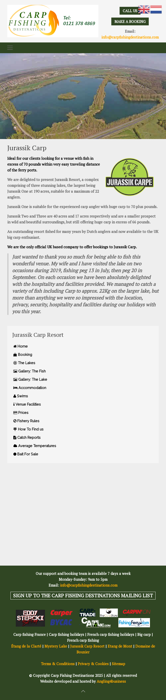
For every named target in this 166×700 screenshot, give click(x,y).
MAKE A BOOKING (130, 21)
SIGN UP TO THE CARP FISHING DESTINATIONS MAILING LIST (83, 595)
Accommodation (29, 388)
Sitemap (118, 663)
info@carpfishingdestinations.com (130, 37)
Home (20, 346)
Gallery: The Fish (29, 371)
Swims (20, 396)
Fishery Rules (26, 421)
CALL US (130, 10)
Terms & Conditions (58, 663)
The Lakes (24, 363)
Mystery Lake (55, 646)
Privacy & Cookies (93, 663)
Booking (22, 354)
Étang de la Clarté (26, 646)
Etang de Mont (120, 646)
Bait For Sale (25, 454)
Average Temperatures (34, 446)
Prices (20, 412)
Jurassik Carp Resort (87, 646)
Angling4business (111, 681)
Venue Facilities (27, 404)
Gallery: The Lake (30, 379)
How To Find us (28, 429)
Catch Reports (27, 437)
